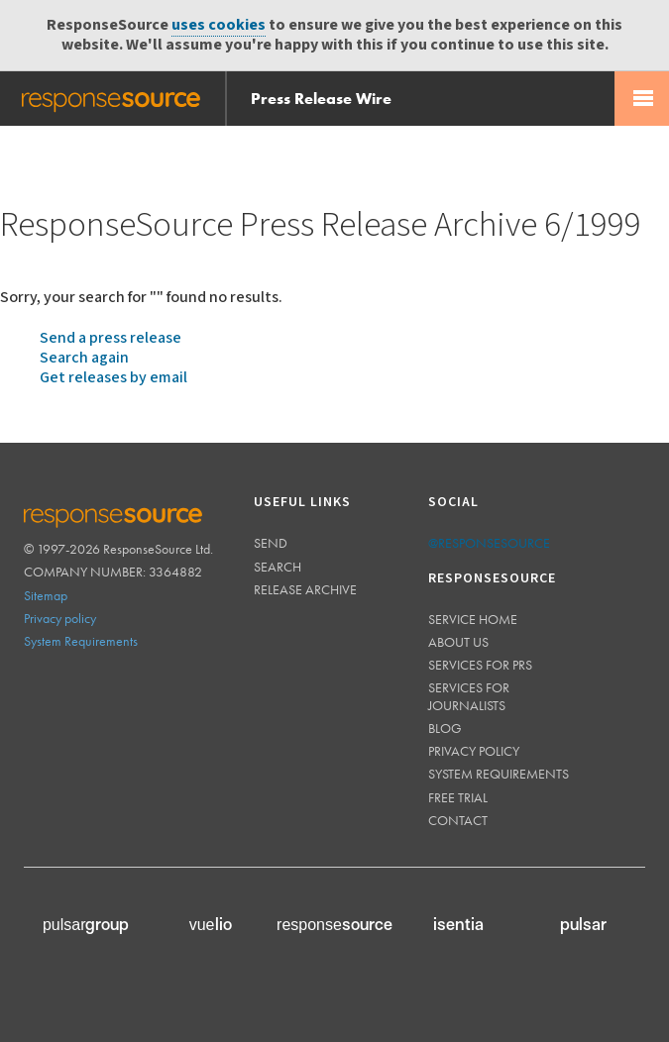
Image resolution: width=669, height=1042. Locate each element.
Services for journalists (468, 695)
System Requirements (81, 641)
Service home (472, 619)
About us (458, 642)
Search (277, 566)
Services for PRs (480, 665)
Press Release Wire (321, 98)
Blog (445, 728)
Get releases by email (113, 377)
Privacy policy (60, 618)
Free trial (458, 797)
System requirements (498, 773)
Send (270, 543)
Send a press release (110, 338)
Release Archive (305, 589)
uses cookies (218, 25)
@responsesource (489, 543)
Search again (84, 358)
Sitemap (45, 595)
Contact (458, 820)
